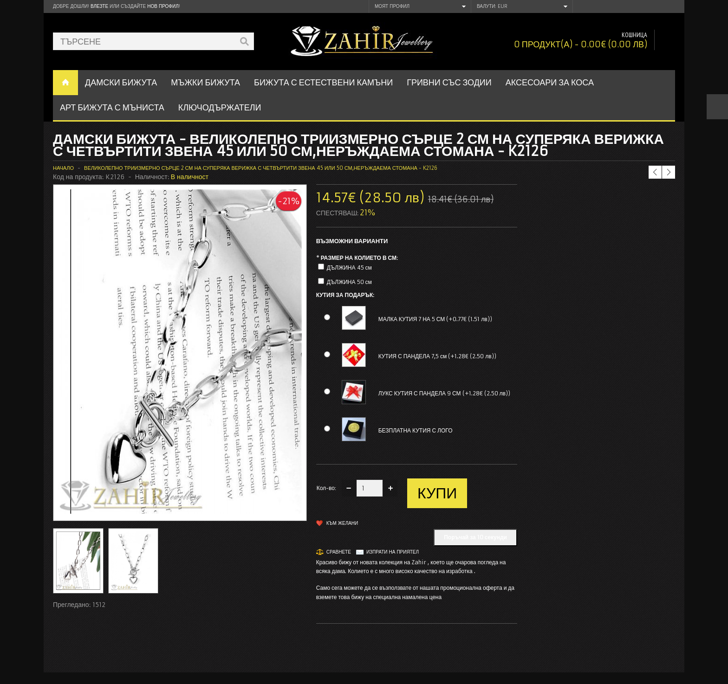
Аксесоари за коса (550, 82)
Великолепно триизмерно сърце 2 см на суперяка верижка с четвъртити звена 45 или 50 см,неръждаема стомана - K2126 (260, 168)
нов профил (162, 6)
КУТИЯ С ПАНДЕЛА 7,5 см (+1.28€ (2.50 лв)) (437, 356)
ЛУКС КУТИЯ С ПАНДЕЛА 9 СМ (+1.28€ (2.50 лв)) (444, 393)
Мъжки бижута (205, 82)
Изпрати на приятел (392, 552)
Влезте (99, 6)
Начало (63, 168)
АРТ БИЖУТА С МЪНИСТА (112, 107)
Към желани (342, 523)
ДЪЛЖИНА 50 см (349, 281)
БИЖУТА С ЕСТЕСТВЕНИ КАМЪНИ (323, 82)
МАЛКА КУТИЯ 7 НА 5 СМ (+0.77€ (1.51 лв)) (435, 319)
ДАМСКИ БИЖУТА (121, 82)
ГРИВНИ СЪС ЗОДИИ (449, 82)
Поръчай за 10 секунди (475, 537)
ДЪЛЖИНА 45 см (349, 267)
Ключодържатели (219, 107)
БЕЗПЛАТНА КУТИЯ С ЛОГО (415, 430)
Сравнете (338, 552)
